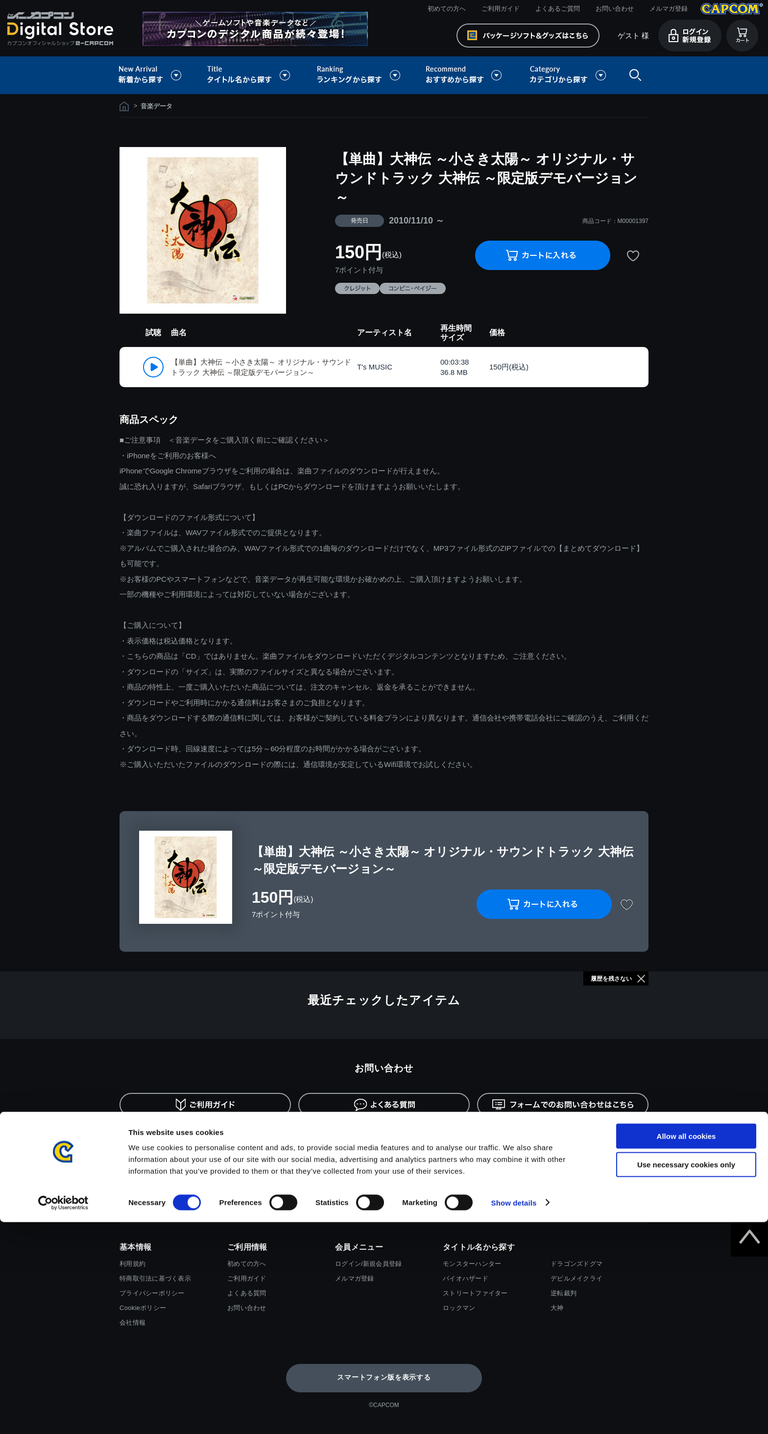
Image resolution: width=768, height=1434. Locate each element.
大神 (557, 1307)
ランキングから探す (359, 75)
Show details (514, 1414)
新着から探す (157, 75)
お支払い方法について (166, 1138)
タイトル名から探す (250, 75)
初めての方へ (447, 8)
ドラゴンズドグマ (576, 1263)
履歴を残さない (611, 978)
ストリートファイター (475, 1293)
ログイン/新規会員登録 (368, 1263)
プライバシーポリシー (152, 1293)
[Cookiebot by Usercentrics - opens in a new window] (63, 1415)
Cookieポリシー (143, 1307)
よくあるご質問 (557, 8)
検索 (633, 75)
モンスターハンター (472, 1263)
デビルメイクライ (576, 1278)
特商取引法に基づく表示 (155, 1278)
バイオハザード (465, 1278)
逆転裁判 (563, 1293)
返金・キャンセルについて (512, 1138)
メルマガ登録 (668, 8)
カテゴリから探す (567, 75)
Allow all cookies (686, 1348)
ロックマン (459, 1307)
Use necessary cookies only (686, 1377)
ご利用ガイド (500, 8)
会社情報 (132, 1322)
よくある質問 (246, 1293)
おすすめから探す (465, 75)
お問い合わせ (615, 8)
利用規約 (132, 1263)
